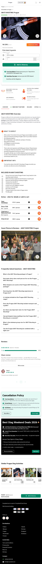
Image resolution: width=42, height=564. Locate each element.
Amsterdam (6, 533)
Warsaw (5, 529)
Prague (2, 6)
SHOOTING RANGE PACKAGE (4, 480)
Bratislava (23, 533)
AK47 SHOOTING (18, 480)
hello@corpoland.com (10, 561)
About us (4, 549)
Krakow (4, 526)
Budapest (23, 531)
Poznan (5, 536)
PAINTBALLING (29, 480)
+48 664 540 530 (9, 559)
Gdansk (23, 526)
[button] (3, 55)
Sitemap (4, 552)
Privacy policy (5, 545)
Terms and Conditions (7, 542)
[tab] (5, 107)
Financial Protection (7, 547)
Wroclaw (23, 529)
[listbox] (21, 180)
